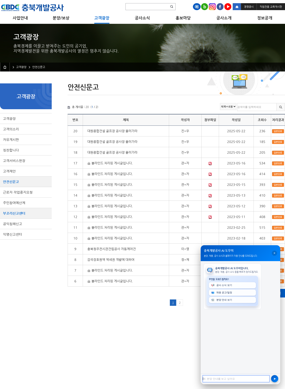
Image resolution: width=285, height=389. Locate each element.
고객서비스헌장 (14, 161)
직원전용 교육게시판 (271, 6)
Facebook (220, 6)
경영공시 (249, 6)
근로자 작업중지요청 (18, 192)
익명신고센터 (12, 234)
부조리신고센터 (14, 213)
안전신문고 (11, 182)
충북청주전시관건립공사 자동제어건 (111, 249)
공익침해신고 (12, 224)
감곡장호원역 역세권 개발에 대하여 (110, 260)
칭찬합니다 (11, 150)
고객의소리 (11, 129)
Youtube (228, 6)
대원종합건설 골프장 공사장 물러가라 (112, 131)
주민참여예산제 (14, 203)
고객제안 (9, 171)
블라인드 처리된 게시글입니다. (112, 163)
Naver (204, 6)
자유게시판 (11, 140)
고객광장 (9, 119)
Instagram (212, 6)
